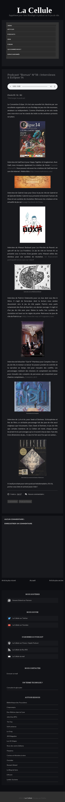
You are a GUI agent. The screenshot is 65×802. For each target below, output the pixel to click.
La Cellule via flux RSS (18, 649)
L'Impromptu (11, 707)
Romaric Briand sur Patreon (20, 600)
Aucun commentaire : (36, 494)
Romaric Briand (12, 765)
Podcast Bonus (25, 501)
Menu (10, 25)
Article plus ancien (56, 580)
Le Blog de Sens (12, 770)
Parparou (10, 751)
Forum (10, 44)
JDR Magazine (12, 736)
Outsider (10, 760)
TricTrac (10, 722)
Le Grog (9, 731)
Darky (43, 798)
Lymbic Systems (12, 779)
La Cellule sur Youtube (18, 625)
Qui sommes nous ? (14, 49)
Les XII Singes (12, 741)
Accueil (32, 580)
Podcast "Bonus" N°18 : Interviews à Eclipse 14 (31, 76)
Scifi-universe (11, 726)
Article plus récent (9, 580)
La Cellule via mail (16, 656)
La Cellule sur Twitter (18, 618)
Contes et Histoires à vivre (16, 755)
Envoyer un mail (12, 674)
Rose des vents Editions (15, 746)
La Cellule (34, 10)
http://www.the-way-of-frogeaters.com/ (38, 316)
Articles (10, 29)
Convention (12, 501)
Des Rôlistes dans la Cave (16, 712)
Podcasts (11, 34)
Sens (9, 39)
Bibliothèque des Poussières (17, 702)
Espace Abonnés (13, 54)
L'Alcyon (9, 775)
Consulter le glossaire (14, 688)
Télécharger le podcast (16, 98)
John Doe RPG (12, 717)
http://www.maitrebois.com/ (41, 171)
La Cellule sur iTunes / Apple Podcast (23, 643)
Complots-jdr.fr (31, 377)
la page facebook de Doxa (32, 202)
